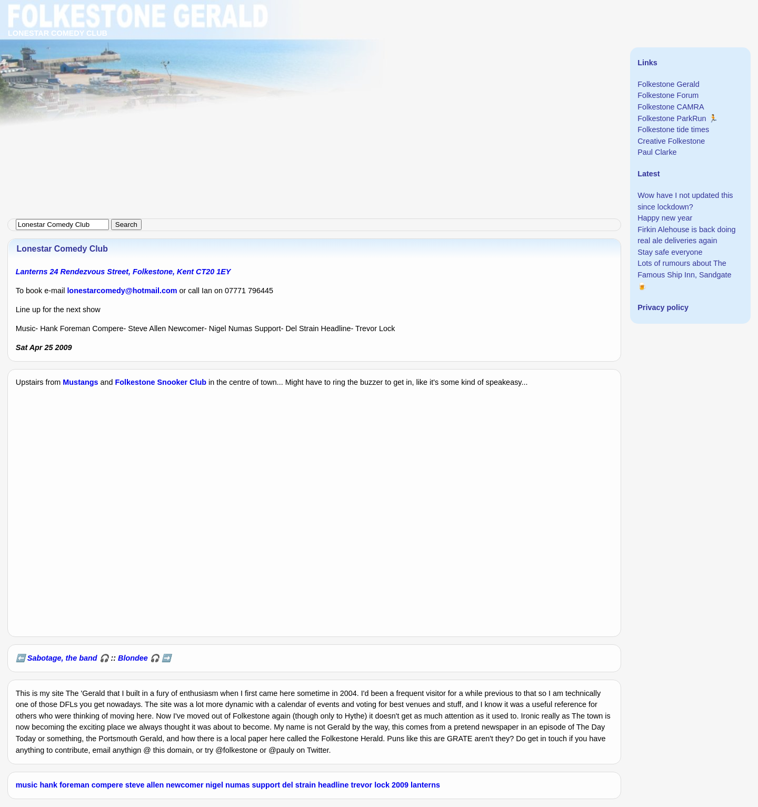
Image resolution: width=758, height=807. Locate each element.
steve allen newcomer (164, 785)
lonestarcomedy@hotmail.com (122, 290)
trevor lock (370, 785)
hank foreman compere (81, 785)
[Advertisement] (316, 73)
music (27, 785)
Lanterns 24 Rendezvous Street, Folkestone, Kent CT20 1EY (123, 271)
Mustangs (80, 382)
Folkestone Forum (668, 95)
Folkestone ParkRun (671, 118)
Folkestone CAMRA (670, 107)
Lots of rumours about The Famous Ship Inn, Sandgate (684, 269)
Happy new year (664, 218)
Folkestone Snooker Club (161, 382)
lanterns (425, 785)
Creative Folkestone (671, 141)
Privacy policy (663, 307)
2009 (400, 785)
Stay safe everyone (669, 252)
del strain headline (315, 785)
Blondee (133, 658)
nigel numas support (243, 785)
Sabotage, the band (62, 658)
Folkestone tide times (673, 129)
